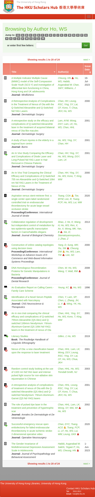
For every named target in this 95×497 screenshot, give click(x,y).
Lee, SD (70, 255)
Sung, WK (72, 245)
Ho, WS (68, 111)
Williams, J (70, 88)
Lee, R (68, 199)
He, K (70, 222)
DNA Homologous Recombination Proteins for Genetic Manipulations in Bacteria (30, 271)
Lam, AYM (63, 120)
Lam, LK (68, 124)
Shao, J (62, 222)
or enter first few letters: (20, 45)
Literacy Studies (19, 336)
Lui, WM (77, 202)
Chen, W (62, 268)
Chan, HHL (68, 127)
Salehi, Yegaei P (66, 447)
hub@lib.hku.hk (79, 494)
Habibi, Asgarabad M (69, 443)
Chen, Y (62, 297)
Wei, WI (75, 408)
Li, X (61, 303)
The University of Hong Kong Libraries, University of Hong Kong (34, 483)
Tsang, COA (65, 195)
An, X (61, 228)
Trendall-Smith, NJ (67, 372)
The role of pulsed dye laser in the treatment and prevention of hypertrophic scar (32, 408)
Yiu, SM (63, 248)
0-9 (18, 35)
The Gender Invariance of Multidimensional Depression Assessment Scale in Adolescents (33, 447)
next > (86, 59)
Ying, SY (68, 104)
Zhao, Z (64, 238)
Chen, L (62, 300)
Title (14, 72)
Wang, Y (62, 271)
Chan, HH (63, 101)
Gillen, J (62, 336)
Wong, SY (63, 408)
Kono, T (66, 107)
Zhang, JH (72, 300)
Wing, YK (71, 303)
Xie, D (67, 232)
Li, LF (61, 430)
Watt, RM (74, 271)
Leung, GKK (71, 434)
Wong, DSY (73, 156)
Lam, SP (72, 297)
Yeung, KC (65, 287)
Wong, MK (70, 228)
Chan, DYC (64, 424)
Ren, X (73, 225)
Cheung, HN (66, 78)
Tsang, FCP (73, 427)
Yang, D (62, 245)
